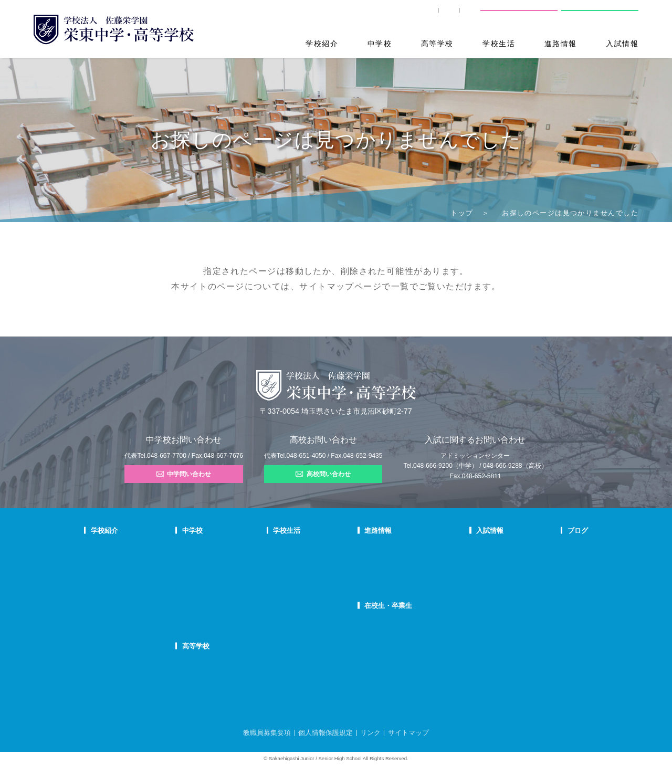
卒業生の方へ (401, 15)
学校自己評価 (108, 642)
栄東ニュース (559, 548)
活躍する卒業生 (386, 575)
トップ (461, 213)
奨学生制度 (472, 615)
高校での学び (232, 663)
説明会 (550, 575)
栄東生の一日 (232, 562)
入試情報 (622, 43)
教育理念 (102, 562)
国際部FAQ (229, 615)
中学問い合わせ (183, 474)
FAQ (221, 588)
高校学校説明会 (478, 588)
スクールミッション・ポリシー (131, 575)
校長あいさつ (108, 548)
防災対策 (102, 615)
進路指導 (378, 548)
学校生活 (498, 43)
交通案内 (456, 15)
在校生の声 (229, 575)
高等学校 (437, 43)
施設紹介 (305, 588)
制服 (299, 575)
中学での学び (232, 548)
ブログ (552, 530)
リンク (370, 733)
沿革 (96, 601)
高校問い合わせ (599, 15)
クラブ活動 (307, 562)
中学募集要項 (475, 562)
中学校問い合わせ (519, 15)
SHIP (352, 15)
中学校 (380, 43)
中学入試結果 (475, 575)
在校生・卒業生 (390, 606)
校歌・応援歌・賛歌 (117, 588)
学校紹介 (322, 43)
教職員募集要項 (267, 733)
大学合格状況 (383, 562)
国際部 (224, 601)
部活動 (550, 601)
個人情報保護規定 (325, 733)
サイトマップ (326, 286)
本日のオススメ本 (565, 615)
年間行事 (305, 548)
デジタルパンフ (111, 629)
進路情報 (560, 43)
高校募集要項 (475, 601)
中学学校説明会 (478, 548)
